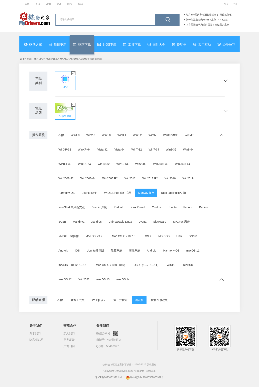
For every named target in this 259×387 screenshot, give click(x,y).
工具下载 (132, 44)
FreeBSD (187, 265)
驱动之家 (33, 44)
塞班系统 (134, 250)
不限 (61, 135)
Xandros (96, 221)
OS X (148, 236)
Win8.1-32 (64, 164)
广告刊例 (69, 346)
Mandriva (78, 221)
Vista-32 (102, 149)
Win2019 (188, 178)
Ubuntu (172, 207)
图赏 (69, 4)
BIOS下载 (106, 44)
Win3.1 (121, 135)
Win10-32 (104, 164)
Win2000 (140, 164)
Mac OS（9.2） (95, 236)
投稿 (80, 4)
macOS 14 (123, 279)
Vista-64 (119, 149)
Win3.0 (106, 135)
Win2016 (170, 178)
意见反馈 (69, 339)
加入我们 (69, 333)
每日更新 (57, 44)
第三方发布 (120, 300)
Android (63, 250)
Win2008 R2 (110, 178)
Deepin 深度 (99, 207)
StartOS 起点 (146, 192)
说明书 (179, 44)
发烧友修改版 (159, 300)
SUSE (62, 221)
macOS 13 (102, 279)
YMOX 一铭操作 (68, 236)
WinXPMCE (170, 135)
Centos (156, 207)
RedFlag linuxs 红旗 (173, 192)
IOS (77, 250)
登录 (226, 4)
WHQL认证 (99, 300)
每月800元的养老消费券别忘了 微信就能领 (208, 14)
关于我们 (35, 333)
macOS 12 (65, 279)
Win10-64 (122, 164)
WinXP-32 (64, 149)
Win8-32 (171, 149)
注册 (235, 4)
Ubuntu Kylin (89, 192)
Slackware (159, 221)
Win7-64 (154, 149)
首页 (27, 4)
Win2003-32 (160, 164)
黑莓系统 (116, 250)
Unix (179, 236)
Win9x (152, 135)
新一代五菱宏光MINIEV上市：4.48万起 (207, 19)
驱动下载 (82, 44)
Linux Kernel (137, 207)
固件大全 (156, 44)
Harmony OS (66, 192)
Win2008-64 (88, 178)
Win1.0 (75, 135)
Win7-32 (136, 149)
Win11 (171, 265)
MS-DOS (164, 236)
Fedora (187, 207)
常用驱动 (202, 44)
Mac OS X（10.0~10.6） (111, 265)
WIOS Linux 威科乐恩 (117, 192)
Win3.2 (137, 135)
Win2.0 (90, 135)
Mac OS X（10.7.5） (125, 236)
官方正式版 (78, 300)
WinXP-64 (84, 149)
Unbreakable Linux (120, 221)
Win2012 (130, 178)
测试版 (139, 300)
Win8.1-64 (84, 164)
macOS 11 (193, 250)
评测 (48, 4)
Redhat (118, 207)
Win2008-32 (66, 178)
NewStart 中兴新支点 (71, 207)
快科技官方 (114, 339)
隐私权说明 (36, 339)
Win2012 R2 (150, 178)
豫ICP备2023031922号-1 (108, 377)
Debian (203, 207)
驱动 (59, 4)
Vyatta (143, 221)
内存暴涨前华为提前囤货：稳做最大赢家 (207, 24)
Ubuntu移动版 (95, 250)
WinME (189, 135)
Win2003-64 (182, 164)
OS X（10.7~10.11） (147, 265)
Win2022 (83, 279)
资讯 (37, 4)
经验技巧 (226, 44)
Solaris (193, 236)
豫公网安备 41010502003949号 (145, 377)
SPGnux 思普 (181, 221)
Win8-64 (188, 149)
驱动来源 (38, 300)
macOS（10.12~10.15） (73, 265)
